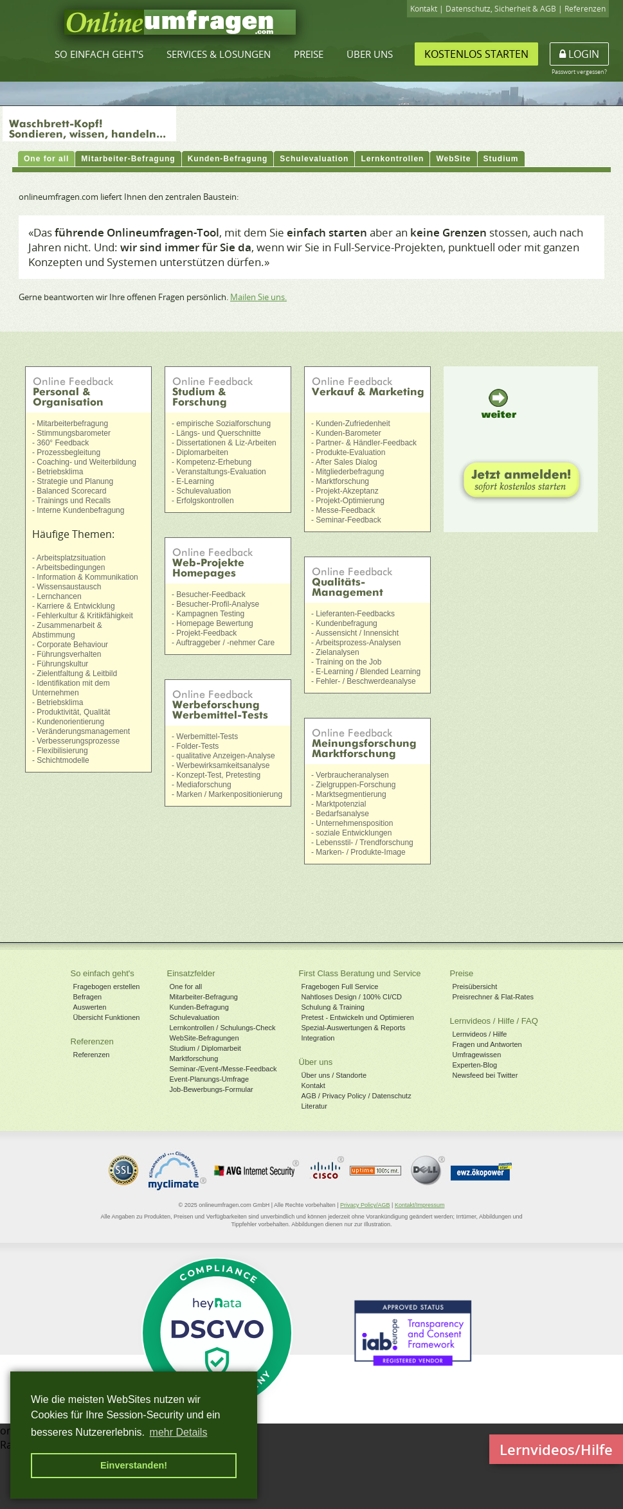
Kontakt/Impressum (420, 1205)
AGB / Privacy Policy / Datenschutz (356, 1096)
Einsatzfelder (191, 973)
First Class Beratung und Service (360, 973)
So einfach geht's (99, 54)
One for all (186, 986)
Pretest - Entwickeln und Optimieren (358, 1017)
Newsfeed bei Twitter (485, 1075)
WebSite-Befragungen (204, 1038)
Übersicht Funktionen (106, 1017)
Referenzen (585, 8)
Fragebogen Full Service (340, 986)
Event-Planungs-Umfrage (209, 1079)
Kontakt (423, 8)
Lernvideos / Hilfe (480, 1034)
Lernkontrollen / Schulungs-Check (223, 1027)
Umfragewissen (477, 1054)
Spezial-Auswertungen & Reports (354, 1027)
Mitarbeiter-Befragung (204, 997)
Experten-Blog (475, 1065)
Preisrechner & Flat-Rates (493, 997)
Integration (318, 1038)
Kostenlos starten (476, 54)
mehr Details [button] (179, 1432)
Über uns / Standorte (334, 1075)
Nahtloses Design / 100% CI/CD (352, 997)
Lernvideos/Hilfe (556, 1449)
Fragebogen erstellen (106, 986)
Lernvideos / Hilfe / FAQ (494, 1021)
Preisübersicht (475, 986)
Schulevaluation (195, 1017)
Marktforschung (194, 1058)
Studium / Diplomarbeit (205, 1048)
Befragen (87, 997)
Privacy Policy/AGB (365, 1205)
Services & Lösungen (219, 54)
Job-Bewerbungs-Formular (211, 1089)
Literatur (314, 1106)
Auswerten (90, 1007)
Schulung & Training (333, 1007)
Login (579, 54)
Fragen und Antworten (487, 1044)
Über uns (370, 54)
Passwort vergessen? (579, 71)
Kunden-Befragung (199, 1007)
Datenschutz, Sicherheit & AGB (501, 8)
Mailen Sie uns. (258, 297)
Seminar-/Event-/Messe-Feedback (223, 1069)
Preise (308, 54)
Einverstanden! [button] (133, 1465)
